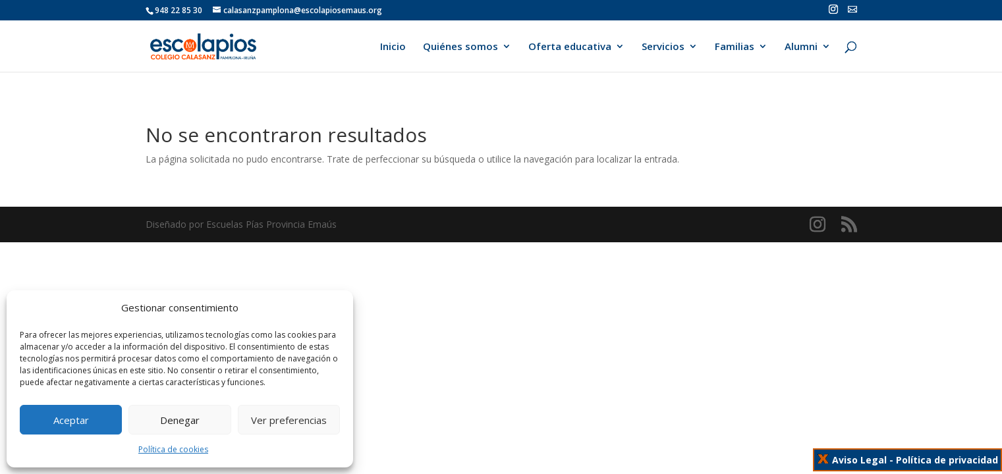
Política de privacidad (947, 460)
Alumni (801, 47)
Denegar (180, 420)
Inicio (393, 47)
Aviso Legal (859, 460)
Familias (734, 47)
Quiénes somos (460, 47)
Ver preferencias (289, 420)
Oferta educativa (569, 47)
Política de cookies (173, 449)
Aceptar (71, 420)
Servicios (663, 47)
